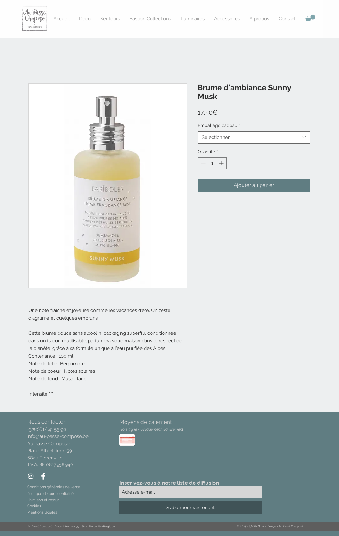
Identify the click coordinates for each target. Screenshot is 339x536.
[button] (310, 18)
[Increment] (222, 163)
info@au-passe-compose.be (58, 436)
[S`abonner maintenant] (190, 507)
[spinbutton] (212, 163)
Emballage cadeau (219, 125)
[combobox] (254, 137)
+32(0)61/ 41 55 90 (46, 429)
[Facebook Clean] (43, 476)
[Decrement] (202, 163)
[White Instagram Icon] (30, 476)
